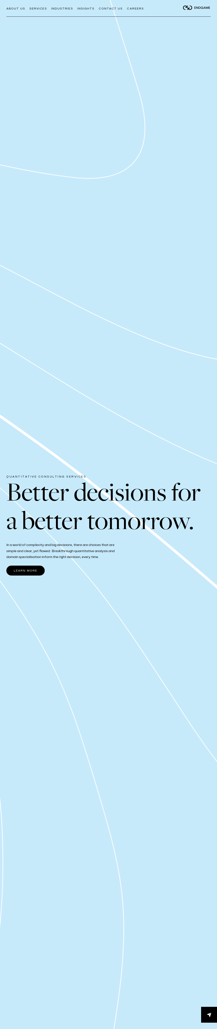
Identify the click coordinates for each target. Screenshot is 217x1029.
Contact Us (111, 8)
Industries (62, 8)
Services (38, 8)
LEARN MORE (25, 570)
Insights (86, 8)
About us (15, 8)
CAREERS (135, 8)
